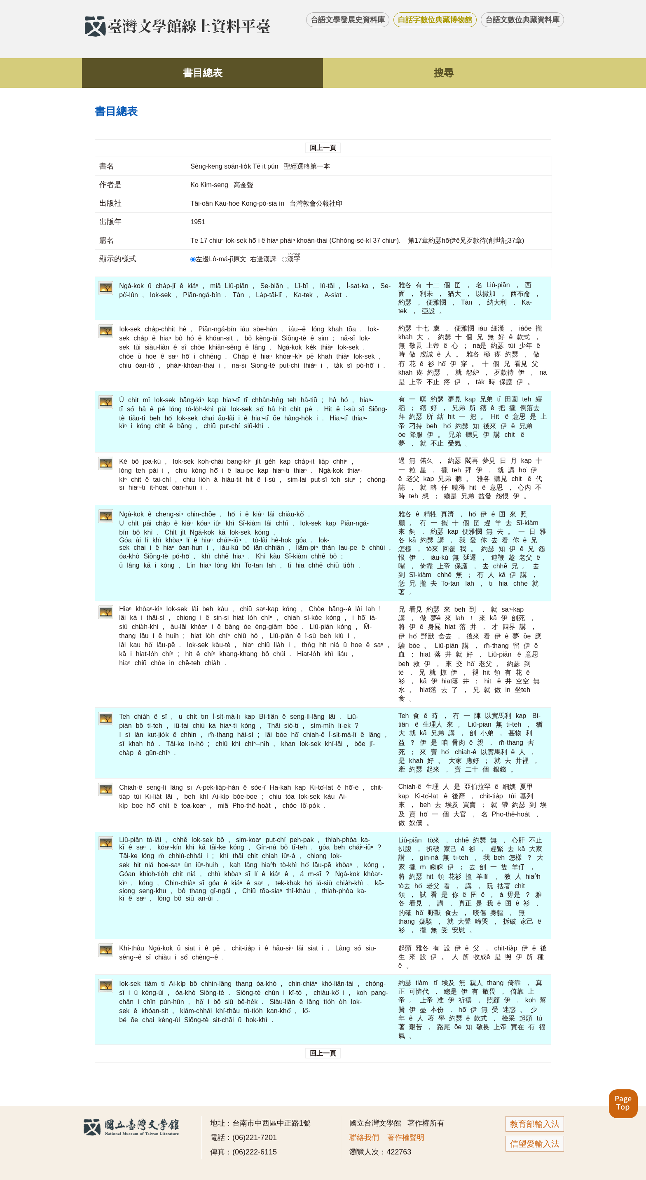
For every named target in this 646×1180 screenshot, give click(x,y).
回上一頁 (323, 147)
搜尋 (444, 72)
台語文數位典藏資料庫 (522, 20)
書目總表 (202, 72)
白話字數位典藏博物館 (435, 20)
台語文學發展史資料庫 (348, 20)
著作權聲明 (405, 1137)
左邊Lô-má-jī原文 (219, 259)
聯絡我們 (364, 1137)
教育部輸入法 (534, 1123)
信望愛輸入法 (534, 1143)
